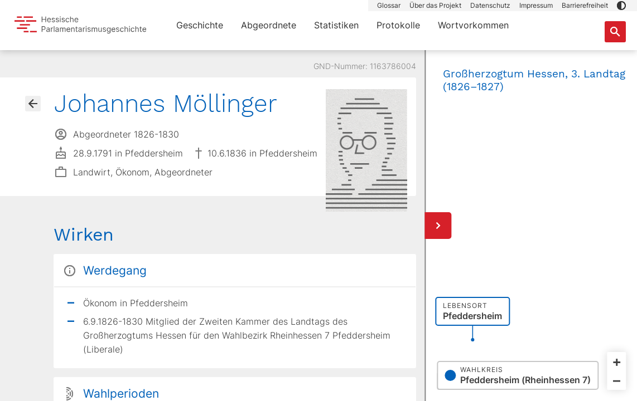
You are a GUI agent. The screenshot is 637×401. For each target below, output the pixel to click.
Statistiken (336, 25)
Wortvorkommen (473, 25)
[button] (621, 5)
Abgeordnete (268, 25)
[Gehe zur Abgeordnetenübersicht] (33, 103)
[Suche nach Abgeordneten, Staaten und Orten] (615, 31)
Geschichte (199, 25)
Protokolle (398, 25)
